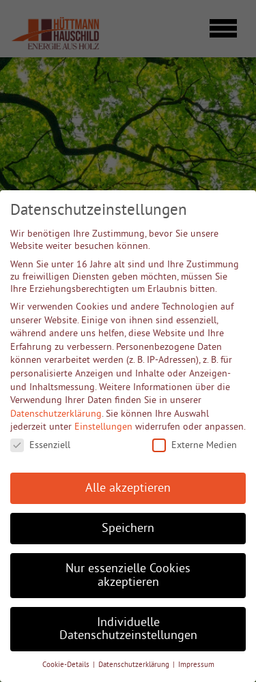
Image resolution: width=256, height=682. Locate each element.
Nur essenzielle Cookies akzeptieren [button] (128, 575)
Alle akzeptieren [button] (128, 487)
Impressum (196, 664)
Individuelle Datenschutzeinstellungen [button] (128, 628)
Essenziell (40, 445)
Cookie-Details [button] (66, 664)
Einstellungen (103, 426)
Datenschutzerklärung (56, 413)
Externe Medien (194, 445)
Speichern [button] (128, 527)
